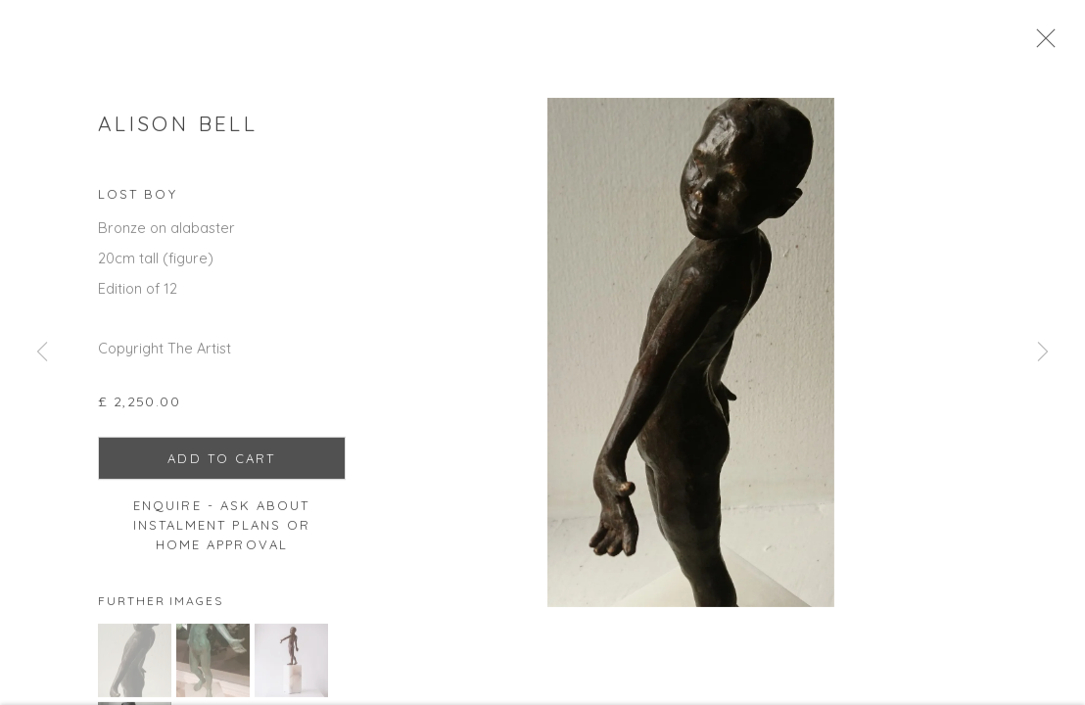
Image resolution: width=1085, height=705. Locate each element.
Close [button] (1060, 44)
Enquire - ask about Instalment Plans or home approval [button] (222, 533)
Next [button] (1043, 352)
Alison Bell (178, 131)
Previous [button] (42, 352)
